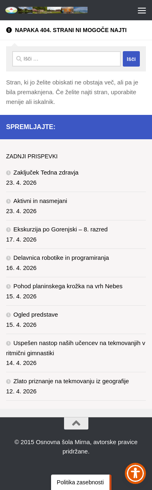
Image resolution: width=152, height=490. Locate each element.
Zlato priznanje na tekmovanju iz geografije (71, 381)
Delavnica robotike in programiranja (61, 257)
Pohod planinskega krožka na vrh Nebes (67, 286)
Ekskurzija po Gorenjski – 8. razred (60, 229)
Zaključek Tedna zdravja (46, 172)
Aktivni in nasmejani (40, 200)
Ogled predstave (35, 314)
